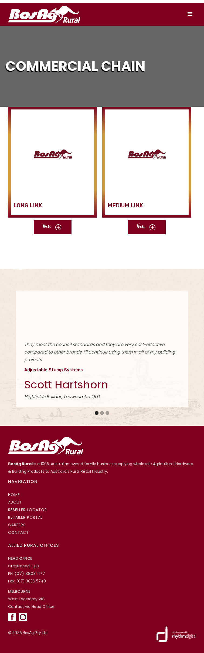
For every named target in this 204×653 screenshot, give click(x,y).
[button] (190, 14)
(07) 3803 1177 (30, 573)
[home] (42, 14)
